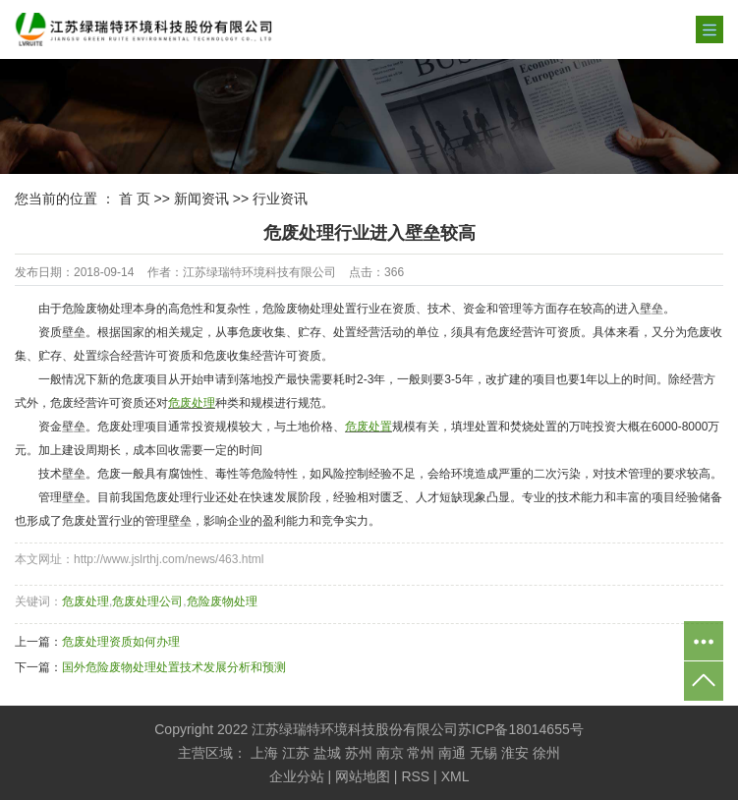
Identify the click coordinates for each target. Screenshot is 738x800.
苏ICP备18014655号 (521, 729)
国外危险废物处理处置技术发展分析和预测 (174, 667)
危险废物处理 (222, 601)
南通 (452, 753)
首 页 (134, 198)
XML (455, 776)
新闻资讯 (201, 198)
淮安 (515, 753)
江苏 (296, 753)
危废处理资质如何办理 (121, 642)
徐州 (546, 753)
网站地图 (362, 776)
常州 (420, 753)
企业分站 (296, 776)
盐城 (327, 753)
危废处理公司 (147, 601)
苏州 (358, 753)
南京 (390, 753)
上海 (264, 753)
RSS (415, 776)
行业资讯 (280, 198)
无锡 (483, 753)
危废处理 (85, 601)
